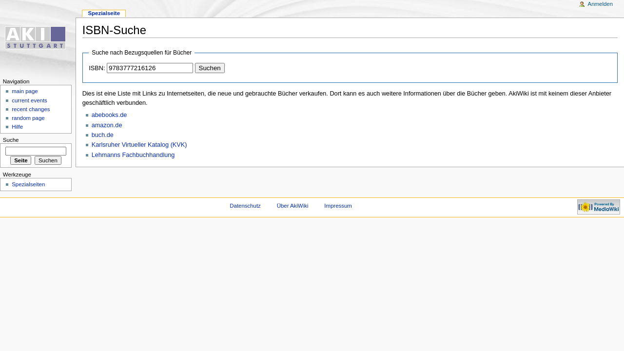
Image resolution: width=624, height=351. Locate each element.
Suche (11, 140)
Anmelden (600, 4)
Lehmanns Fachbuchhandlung (133, 155)
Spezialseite (104, 13)
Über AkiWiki (293, 206)
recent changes (31, 109)
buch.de (103, 135)
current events (29, 100)
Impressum (338, 206)
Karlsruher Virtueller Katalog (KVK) (139, 144)
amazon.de (107, 125)
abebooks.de (109, 115)
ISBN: (97, 68)
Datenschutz (245, 206)
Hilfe (17, 127)
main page (25, 91)
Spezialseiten (28, 184)
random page (28, 118)
